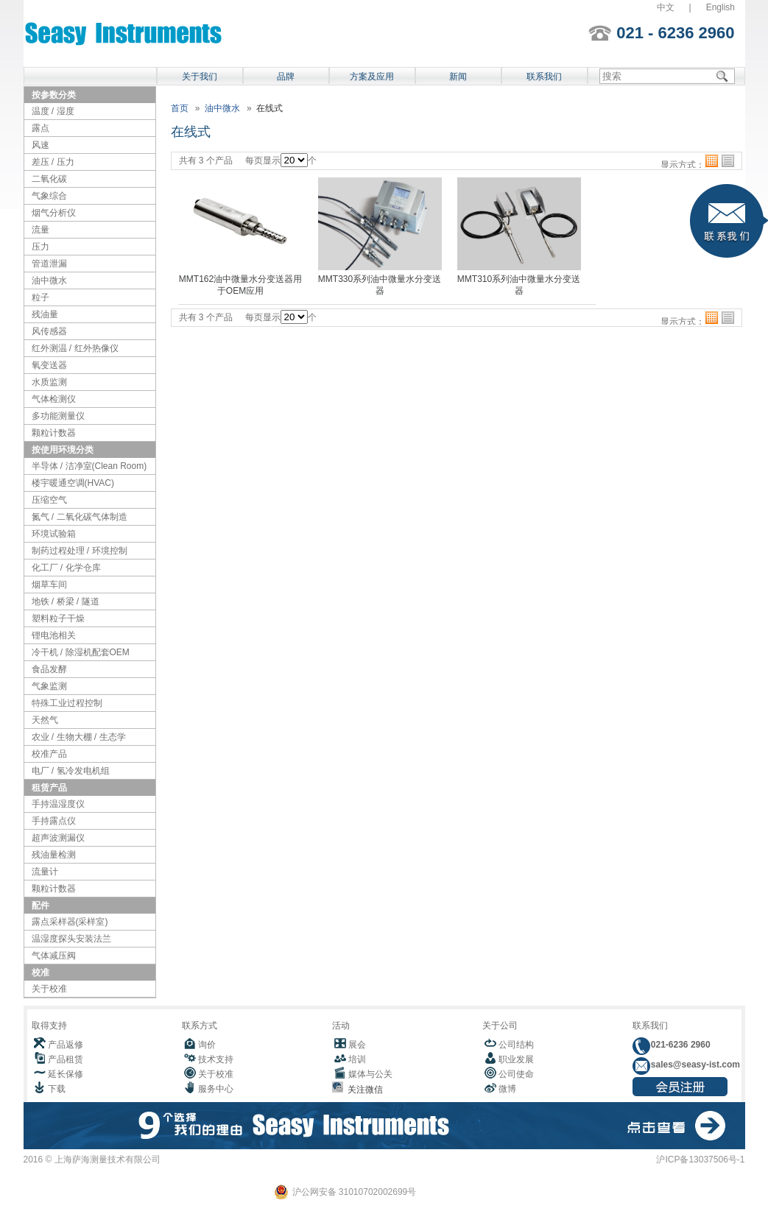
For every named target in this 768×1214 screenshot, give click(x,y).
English (720, 7)
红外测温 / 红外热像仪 (75, 348)
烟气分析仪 (54, 213)
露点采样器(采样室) (70, 922)
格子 (712, 161)
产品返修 (65, 1045)
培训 (357, 1059)
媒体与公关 (370, 1074)
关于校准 (49, 989)
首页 (180, 108)
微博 (507, 1089)
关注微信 (363, 1089)
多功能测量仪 (58, 416)
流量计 (45, 872)
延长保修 (65, 1074)
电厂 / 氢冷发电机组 (71, 771)
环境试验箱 (54, 534)
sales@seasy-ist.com (694, 1064)
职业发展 (516, 1059)
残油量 (45, 314)
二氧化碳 (49, 179)
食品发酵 (49, 669)
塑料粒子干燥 (58, 618)
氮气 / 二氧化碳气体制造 (79, 517)
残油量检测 (54, 855)
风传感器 (49, 331)
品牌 (286, 76)
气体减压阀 (54, 955)
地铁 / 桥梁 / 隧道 (65, 601)
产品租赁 (65, 1059)
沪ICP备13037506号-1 (700, 1159)
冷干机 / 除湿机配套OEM (81, 652)
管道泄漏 (49, 263)
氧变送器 (49, 365)
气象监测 (49, 686)
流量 (40, 230)
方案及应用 (372, 76)
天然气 (45, 720)
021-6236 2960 (680, 1045)
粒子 (40, 297)
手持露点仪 (54, 821)
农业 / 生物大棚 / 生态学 (79, 737)
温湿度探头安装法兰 (71, 939)
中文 (665, 7)
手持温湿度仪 (58, 804)
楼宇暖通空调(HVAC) (73, 483)
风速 (40, 145)
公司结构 (516, 1045)
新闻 (458, 76)
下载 (57, 1089)
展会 (357, 1045)
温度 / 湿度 (53, 111)
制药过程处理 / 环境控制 (79, 551)
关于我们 (199, 76)
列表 (728, 161)
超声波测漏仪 (58, 838)
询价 (207, 1045)
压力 (40, 246)
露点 (40, 128)
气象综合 (49, 196)
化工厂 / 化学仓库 (66, 567)
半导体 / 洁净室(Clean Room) (89, 466)
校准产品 (49, 754)
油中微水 (49, 280)
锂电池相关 (54, 635)
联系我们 (544, 76)
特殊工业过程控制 (67, 703)
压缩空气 (49, 500)
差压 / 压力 (53, 162)
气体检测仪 (54, 399)
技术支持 (215, 1059)
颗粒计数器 (54, 433)
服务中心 (215, 1089)
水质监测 (49, 382)
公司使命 (516, 1074)
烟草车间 (49, 584)
